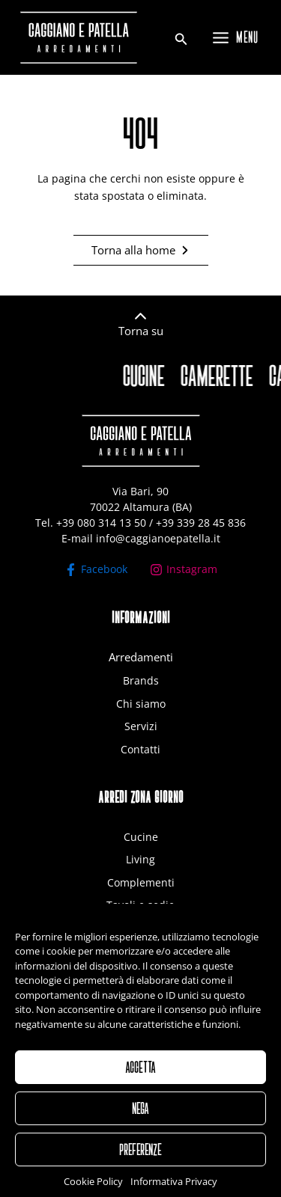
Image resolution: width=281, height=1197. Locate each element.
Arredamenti (141, 656)
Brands (141, 680)
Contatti (140, 749)
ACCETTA (140, 1083)
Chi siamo (141, 704)
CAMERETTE (221, 376)
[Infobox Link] (140, 328)
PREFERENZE (140, 1166)
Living (140, 859)
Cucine (141, 837)
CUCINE (148, 376)
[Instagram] (183, 569)
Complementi (141, 882)
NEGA (140, 1124)
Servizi (140, 726)
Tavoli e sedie (140, 905)
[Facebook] (95, 569)
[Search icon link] (181, 40)
